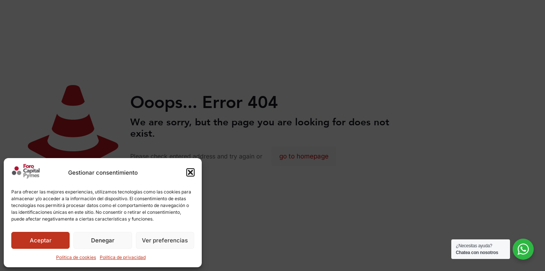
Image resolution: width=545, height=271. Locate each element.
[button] (190, 172)
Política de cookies (76, 257)
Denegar (102, 240)
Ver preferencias (165, 240)
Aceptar (41, 240)
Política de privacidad (123, 257)
